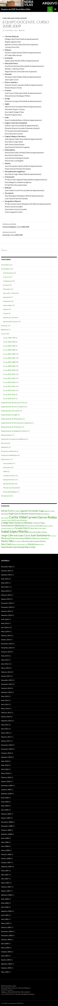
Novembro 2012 (7, 684)
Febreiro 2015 (6, 595)
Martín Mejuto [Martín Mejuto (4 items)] (20, 538)
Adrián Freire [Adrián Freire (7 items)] (7, 511)
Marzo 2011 (5, 733)
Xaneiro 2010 (6, 781)
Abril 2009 (5, 810)
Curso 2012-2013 (9, 382)
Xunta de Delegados (10, 492)
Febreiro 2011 (6, 737)
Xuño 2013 (5, 656)
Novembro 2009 (7, 785)
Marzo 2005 (5, 923)
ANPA (5, 471)
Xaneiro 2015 (6, 599)
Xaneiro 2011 (6, 741)
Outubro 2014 (6, 611)
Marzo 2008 (5, 850)
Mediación (4, 447)
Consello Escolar (9, 475)
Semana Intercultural (10, 321)
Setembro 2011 (6, 721)
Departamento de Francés (10, 411)
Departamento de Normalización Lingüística (16, 423)
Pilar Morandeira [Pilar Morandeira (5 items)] (28, 541)
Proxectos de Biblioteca (9, 455)
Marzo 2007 (5, 883)
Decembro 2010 (6, 745)
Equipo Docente (21, 18)
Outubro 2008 (6, 830)
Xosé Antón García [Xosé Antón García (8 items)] (10, 547)
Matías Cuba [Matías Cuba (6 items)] (30, 538)
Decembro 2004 (6, 931)
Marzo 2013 (5, 668)
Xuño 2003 (5, 956)
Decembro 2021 (6, 567)
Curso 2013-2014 (9, 386)
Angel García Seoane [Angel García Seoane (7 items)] (18, 513)
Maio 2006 (5, 903)
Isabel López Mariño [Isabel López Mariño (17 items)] (14, 531)
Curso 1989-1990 (9, 338)
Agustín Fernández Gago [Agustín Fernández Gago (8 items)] (32, 510)
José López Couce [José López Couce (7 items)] (22, 535)
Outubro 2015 (6, 571)
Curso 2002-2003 (9, 342)
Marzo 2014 (5, 631)
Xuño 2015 (5, 579)
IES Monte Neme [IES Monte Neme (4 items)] (33, 528)
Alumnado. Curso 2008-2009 (29, 233)
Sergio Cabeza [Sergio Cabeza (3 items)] (17, 544)
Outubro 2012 (6, 688)
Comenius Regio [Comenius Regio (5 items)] (39, 523)
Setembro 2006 (6, 895)
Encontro (6, 285)
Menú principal (55, 9)
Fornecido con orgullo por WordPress (12, 1003)
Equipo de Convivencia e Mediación (13, 439)
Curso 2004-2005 (9, 350)
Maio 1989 (5, 972)
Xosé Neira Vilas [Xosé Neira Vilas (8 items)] (27, 547)
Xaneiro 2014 (6, 640)
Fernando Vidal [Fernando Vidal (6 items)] (21, 528)
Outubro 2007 (6, 862)
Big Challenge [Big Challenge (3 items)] (5, 518)
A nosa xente (7, 463)
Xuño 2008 (5, 838)
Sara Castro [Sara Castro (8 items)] (7, 544)
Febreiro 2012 (6, 712)
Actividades (5, 269)
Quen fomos (5, 459)
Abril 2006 (5, 907)
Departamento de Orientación (11, 427)
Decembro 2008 (6, 822)
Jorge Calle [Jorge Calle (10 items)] (7, 535)
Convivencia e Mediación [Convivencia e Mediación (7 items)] (13, 525)
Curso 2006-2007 (9, 358)
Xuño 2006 (5, 899)
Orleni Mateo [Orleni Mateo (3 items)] (17, 541)
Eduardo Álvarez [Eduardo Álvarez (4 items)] (30, 526)
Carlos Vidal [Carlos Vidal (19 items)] (17, 517)
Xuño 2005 (5, 915)
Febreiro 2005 (6, 927)
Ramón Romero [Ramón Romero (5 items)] (40, 541)
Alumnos (4, 326)
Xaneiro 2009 (6, 818)
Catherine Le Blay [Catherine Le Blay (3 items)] (6, 520)
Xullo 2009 (5, 798)
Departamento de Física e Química (13, 407)
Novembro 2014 (7, 607)
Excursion (4, 443)
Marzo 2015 (5, 591)
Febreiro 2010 (6, 777)
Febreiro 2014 (6, 635)
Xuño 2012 (5, 696)
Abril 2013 (5, 664)
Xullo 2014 (5, 619)
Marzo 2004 (5, 948)
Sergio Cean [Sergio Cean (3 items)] (24, 544)
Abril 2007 (5, 879)
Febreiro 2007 (6, 887)
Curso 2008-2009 (8, 18)
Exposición (7, 297)
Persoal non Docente (10, 488)
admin (22, 30)
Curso (3, 334)
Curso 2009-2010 (9, 370)
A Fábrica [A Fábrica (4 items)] (17, 511)
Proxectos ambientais (8, 451)
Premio (5, 313)
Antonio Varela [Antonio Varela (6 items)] (34, 514)
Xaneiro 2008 (6, 858)
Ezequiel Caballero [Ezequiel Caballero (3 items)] (48, 526)
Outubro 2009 (6, 790)
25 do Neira (5, 265)
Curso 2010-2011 (9, 374)
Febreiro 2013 (6, 672)
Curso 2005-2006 (9, 354)
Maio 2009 (5, 806)
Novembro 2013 (7, 648)
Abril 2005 (5, 919)
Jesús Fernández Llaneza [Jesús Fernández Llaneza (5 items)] (38, 532)
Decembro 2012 (6, 680)
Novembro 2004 (7, 935)
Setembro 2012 (6, 692)
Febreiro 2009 (6, 814)
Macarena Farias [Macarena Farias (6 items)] (8, 538)
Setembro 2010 (6, 757)
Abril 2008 (5, 846)
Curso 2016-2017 (9, 398)
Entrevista (6, 289)
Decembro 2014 (6, 603)
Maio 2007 (5, 875)
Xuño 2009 (5, 802)
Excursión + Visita (9, 293)
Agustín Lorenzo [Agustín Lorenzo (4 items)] (49, 511)
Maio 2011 (5, 725)
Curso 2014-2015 (9, 390)
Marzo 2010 (5, 773)
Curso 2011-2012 (9, 378)
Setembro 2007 (6, 867)
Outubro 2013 (6, 652)
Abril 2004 (5, 944)
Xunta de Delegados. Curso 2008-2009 (29, 225)
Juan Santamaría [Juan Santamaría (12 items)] (40, 535)
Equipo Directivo (9, 480)
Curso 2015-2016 (9, 394)
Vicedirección (6, 496)
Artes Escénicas (8, 273)
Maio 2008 (5, 842)
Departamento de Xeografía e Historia (14, 431)
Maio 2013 (5, 660)
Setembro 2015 (6, 575)
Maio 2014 (5, 623)
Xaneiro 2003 (6, 960)
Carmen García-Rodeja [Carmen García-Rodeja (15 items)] (42, 517)
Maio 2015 (5, 583)
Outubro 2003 (6, 952)
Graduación (7, 301)
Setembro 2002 (6, 964)
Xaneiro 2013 (6, 676)
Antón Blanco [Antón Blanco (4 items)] (45, 514)
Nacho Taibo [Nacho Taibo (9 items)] (7, 541)
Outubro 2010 (6, 753)
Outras (5, 309)
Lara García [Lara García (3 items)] (53, 535)
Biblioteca (4, 330)
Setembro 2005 (6, 911)
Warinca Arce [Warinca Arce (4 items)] (39, 544)
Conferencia (7, 281)
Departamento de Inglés (9, 415)
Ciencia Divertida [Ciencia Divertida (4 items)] (21, 520)
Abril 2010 (5, 769)
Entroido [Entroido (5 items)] (39, 526)
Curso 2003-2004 (9, 346)
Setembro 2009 (6, 794)
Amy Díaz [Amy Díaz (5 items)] (4, 514)
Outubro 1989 (6, 968)
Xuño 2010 (5, 761)
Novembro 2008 (7, 826)
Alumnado (6, 467)
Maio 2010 (5, 765)
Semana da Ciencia (9, 317)
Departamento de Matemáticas (12, 419)
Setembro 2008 (6, 834)
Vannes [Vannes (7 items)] (31, 544)
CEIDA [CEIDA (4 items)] (13, 520)
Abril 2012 (5, 704)
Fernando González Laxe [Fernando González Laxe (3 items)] (7, 528)
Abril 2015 (5, 587)
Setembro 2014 (6, 615)
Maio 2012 (5, 700)
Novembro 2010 (7, 749)
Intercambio (7, 305)
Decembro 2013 (6, 644)
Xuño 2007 (5, 871)
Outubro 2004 (6, 939)
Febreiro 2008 (6, 854)
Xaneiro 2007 (6, 891)
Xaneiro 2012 (6, 717)
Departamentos (6, 435)
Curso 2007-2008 (9, 362)
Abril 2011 (5, 729)
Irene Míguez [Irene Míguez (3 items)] (42, 528)
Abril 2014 (5, 627)
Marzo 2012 (5, 708)
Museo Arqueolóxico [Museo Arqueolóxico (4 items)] (42, 538)
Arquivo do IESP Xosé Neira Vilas (15, 9)
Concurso (6, 277)
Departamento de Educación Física (13, 403)
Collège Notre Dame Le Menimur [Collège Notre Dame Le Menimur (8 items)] (17, 522)
